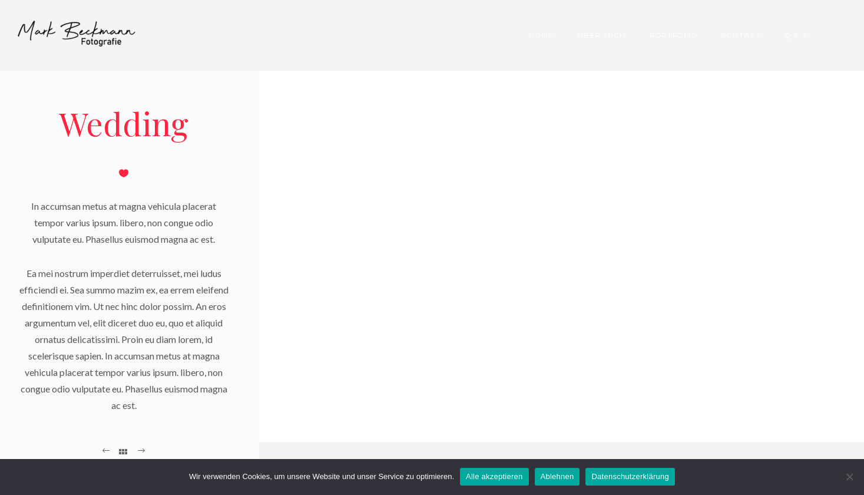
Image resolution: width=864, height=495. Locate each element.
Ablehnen (557, 476)
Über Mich (601, 35)
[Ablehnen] (849, 477)
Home (541, 35)
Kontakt (741, 35)
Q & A (796, 35)
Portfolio (673, 35)
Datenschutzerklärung (629, 476)
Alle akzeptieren (494, 476)
